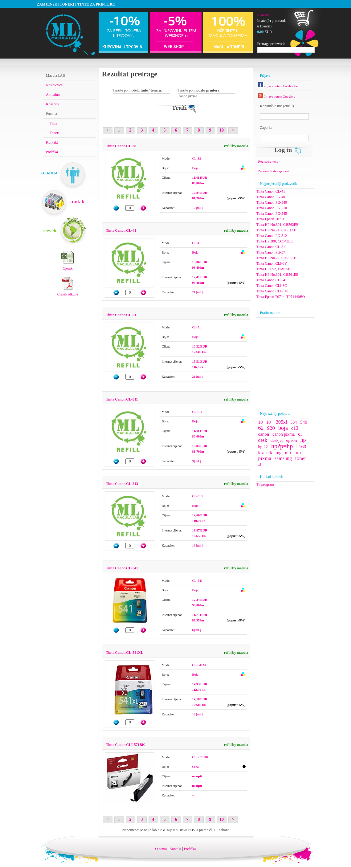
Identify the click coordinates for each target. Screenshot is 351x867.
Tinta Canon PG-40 (270, 197)
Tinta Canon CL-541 (122, 568)
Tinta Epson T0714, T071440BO (280, 297)
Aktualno (53, 94)
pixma (264, 458)
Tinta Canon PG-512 (271, 236)
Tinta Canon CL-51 (121, 315)
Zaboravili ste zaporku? (274, 171)
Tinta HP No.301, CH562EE (277, 224)
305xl (281, 422)
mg (278, 452)
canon (263, 434)
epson (291, 440)
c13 (294, 428)
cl (300, 434)
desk (262, 440)
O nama (161, 849)
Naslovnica (54, 85)
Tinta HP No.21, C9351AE (276, 230)
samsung (283, 458)
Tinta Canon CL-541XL (124, 652)
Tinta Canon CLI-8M (272, 291)
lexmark (265, 452)
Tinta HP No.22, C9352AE (276, 258)
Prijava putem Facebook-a (278, 86)
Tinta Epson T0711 (270, 219)
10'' (269, 422)
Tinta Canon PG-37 (270, 252)
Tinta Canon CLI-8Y (271, 263)
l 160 (301, 446)
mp (298, 452)
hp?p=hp (282, 446)
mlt (288, 452)
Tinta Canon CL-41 (121, 230)
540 (303, 422)
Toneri (54, 133)
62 (261, 428)
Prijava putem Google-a (277, 96)
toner (300, 458)
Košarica (264, 15)
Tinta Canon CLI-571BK (125, 745)
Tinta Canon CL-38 (121, 146)
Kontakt (52, 142)
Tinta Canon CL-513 (122, 484)
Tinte (53, 123)
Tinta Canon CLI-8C (271, 285)
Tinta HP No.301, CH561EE (277, 274)
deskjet (277, 440)
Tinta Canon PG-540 (271, 202)
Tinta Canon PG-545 (271, 213)
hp (303, 440)
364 (293, 422)
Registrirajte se (268, 161)
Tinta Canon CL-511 (122, 399)
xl (259, 464)
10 (221, 130)
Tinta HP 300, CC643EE (274, 241)
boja (283, 428)
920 (271, 428)
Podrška (52, 152)
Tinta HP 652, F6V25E (273, 269)
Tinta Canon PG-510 (271, 208)
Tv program (265, 484)
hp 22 (263, 447)
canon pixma (283, 434)
